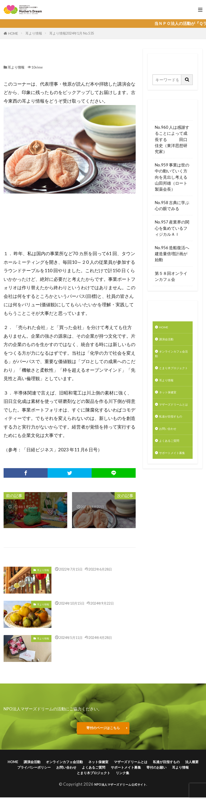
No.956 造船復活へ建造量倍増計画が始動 (172, 253)
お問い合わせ (171, 459)
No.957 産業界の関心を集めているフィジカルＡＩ (172, 227)
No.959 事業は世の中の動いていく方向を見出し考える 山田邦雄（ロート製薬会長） (172, 177)
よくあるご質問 (173, 473)
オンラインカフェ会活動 (171, 357)
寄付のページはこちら (103, 728)
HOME (13, 33)
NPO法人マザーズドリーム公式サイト (120, 787)
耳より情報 (33, 33)
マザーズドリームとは (171, 423)
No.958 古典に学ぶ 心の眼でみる (172, 205)
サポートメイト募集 (171, 489)
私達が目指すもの (171, 443)
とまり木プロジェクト (171, 377)
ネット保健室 (171, 407)
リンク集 (175, 776)
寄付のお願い (77, 776)
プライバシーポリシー (101, 769)
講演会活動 (169, 341)
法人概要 (67, 769)
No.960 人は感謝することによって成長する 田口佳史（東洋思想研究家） (172, 139)
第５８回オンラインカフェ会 (171, 276)
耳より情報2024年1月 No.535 (71, 33)
